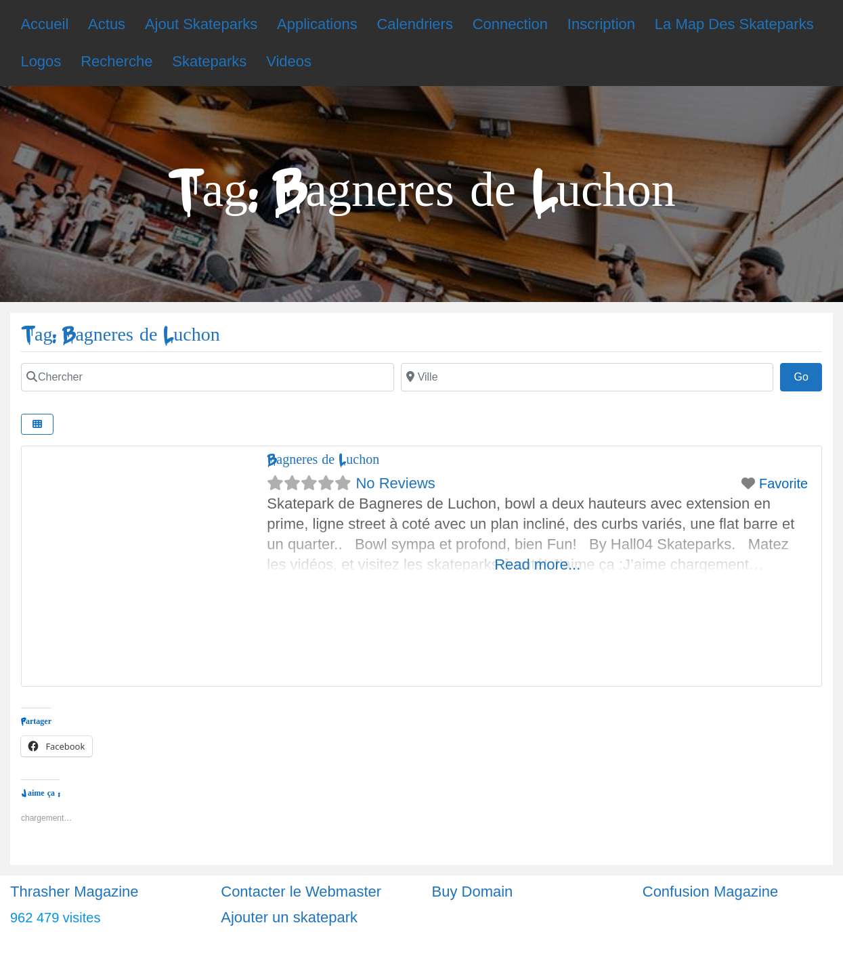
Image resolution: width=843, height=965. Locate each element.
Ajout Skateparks (201, 24)
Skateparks (209, 61)
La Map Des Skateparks (734, 24)
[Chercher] (207, 377)
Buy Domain (472, 891)
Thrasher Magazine (74, 891)
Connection (510, 24)
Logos (40, 61)
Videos (288, 61)
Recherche (116, 61)
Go (808, 375)
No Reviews (395, 483)
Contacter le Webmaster (301, 891)
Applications (317, 24)
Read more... (537, 564)
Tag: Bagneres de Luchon (120, 335)
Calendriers (414, 24)
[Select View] (37, 424)
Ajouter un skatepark (289, 917)
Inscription (601, 24)
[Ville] (587, 377)
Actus (106, 24)
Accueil (44, 24)
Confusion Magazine (711, 891)
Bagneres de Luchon (323, 459)
